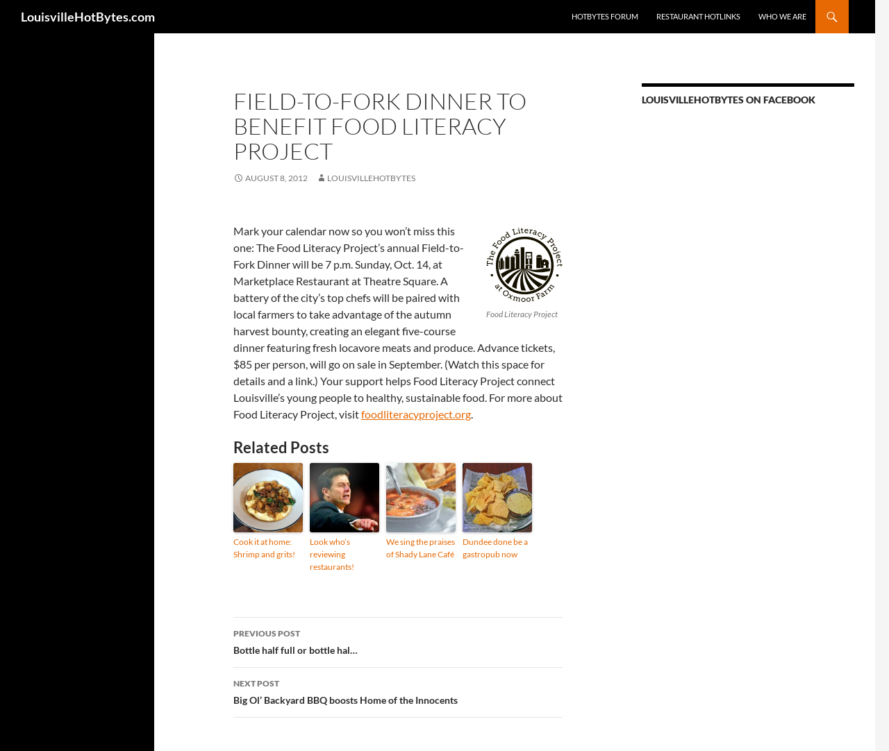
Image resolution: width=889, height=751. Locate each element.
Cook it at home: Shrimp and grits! (264, 548)
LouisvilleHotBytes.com (88, 16)
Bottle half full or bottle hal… (398, 640)
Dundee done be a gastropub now (495, 548)
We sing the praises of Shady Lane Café (420, 548)
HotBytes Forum (605, 16)
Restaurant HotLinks (698, 16)
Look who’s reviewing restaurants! (332, 554)
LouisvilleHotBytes (371, 178)
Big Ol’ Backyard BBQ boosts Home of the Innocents (398, 690)
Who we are (782, 16)
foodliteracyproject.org (416, 414)
